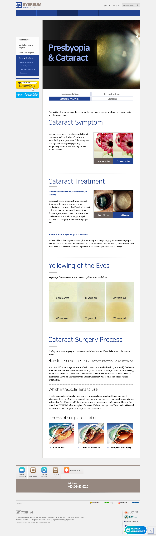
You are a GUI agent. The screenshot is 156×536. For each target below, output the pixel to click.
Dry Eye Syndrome (26, 66)
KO (110, 5)
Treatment (47, 13)
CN (114, 5)
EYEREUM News (129, 13)
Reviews (88, 13)
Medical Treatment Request (26, 46)
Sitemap (19, 503)
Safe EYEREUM (67, 13)
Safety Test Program (26, 52)
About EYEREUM (26, 13)
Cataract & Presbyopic (27, 69)
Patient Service (109, 13)
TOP (150, 530)
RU (119, 5)
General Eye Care (26, 58)
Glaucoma (23, 73)
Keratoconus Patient (26, 62)
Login (105, 5)
